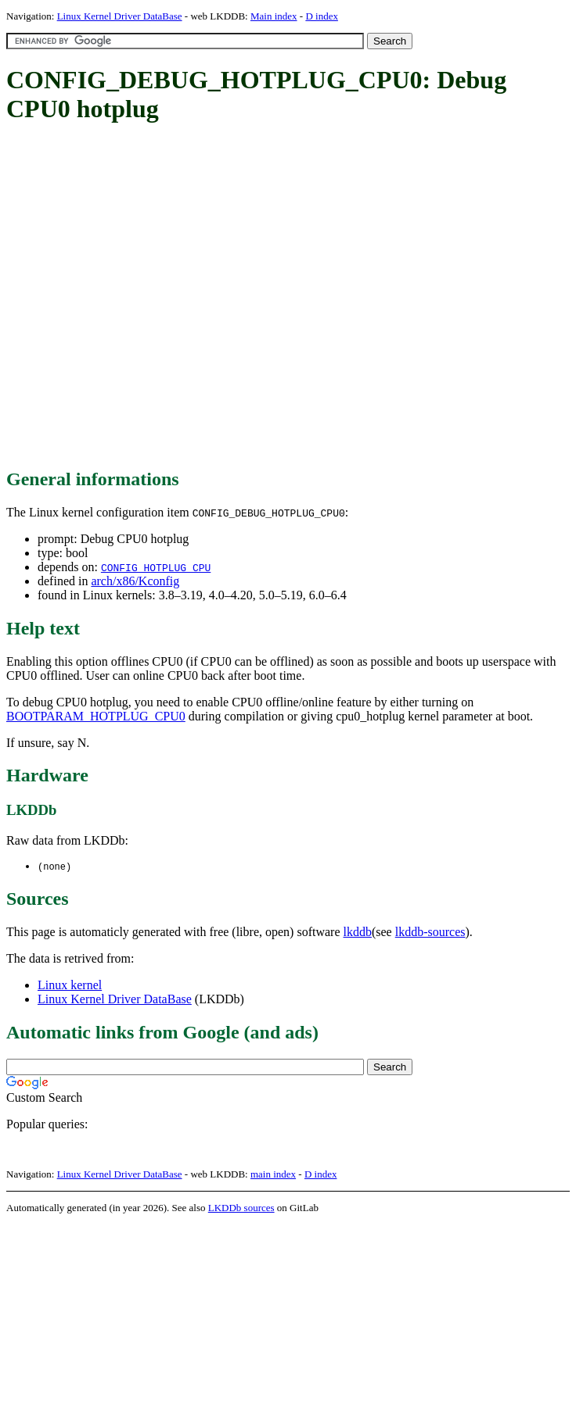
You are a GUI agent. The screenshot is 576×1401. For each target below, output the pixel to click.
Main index (273, 16)
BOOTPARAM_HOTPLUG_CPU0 (95, 716)
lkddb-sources (430, 932)
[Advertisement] (156, 297)
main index (273, 1175)
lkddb (358, 932)
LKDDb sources (241, 1208)
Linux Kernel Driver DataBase (119, 16)
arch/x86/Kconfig (135, 581)
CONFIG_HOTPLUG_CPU (156, 567)
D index (321, 16)
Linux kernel (70, 985)
